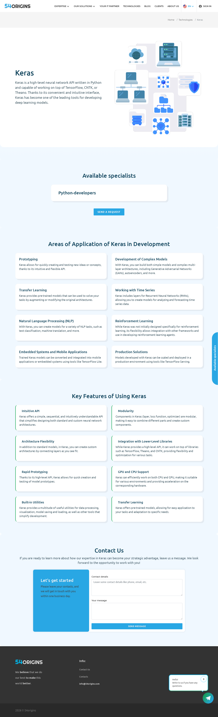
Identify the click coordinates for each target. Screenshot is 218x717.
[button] (188, 6)
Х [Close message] (203, 679)
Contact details (100, 576)
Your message (99, 600)
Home (171, 19)
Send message (137, 626)
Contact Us (84, 669)
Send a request (109, 212)
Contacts (83, 676)
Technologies (186, 19)
